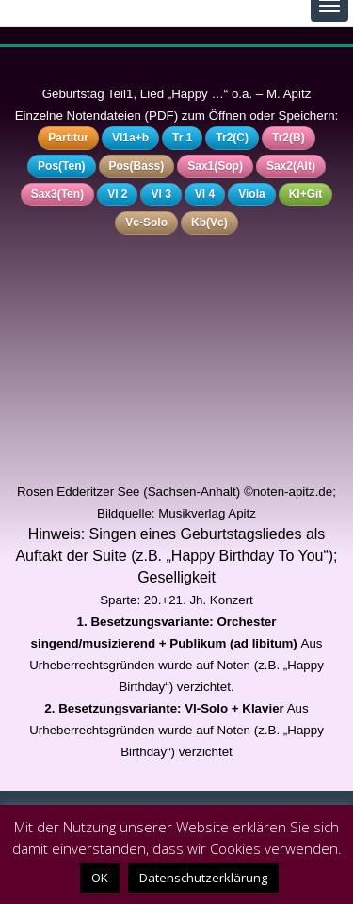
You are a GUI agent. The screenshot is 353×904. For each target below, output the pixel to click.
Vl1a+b (130, 137)
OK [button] (99, 877)
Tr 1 (182, 137)
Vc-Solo (146, 222)
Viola (251, 194)
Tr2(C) (232, 137)
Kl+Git (306, 194)
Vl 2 (117, 194)
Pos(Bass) (137, 166)
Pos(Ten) (61, 166)
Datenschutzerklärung (203, 877)
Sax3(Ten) (57, 194)
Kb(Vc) (209, 222)
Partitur (68, 137)
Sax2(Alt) (290, 166)
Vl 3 (160, 194)
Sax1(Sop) (215, 166)
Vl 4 (205, 194)
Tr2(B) (288, 137)
